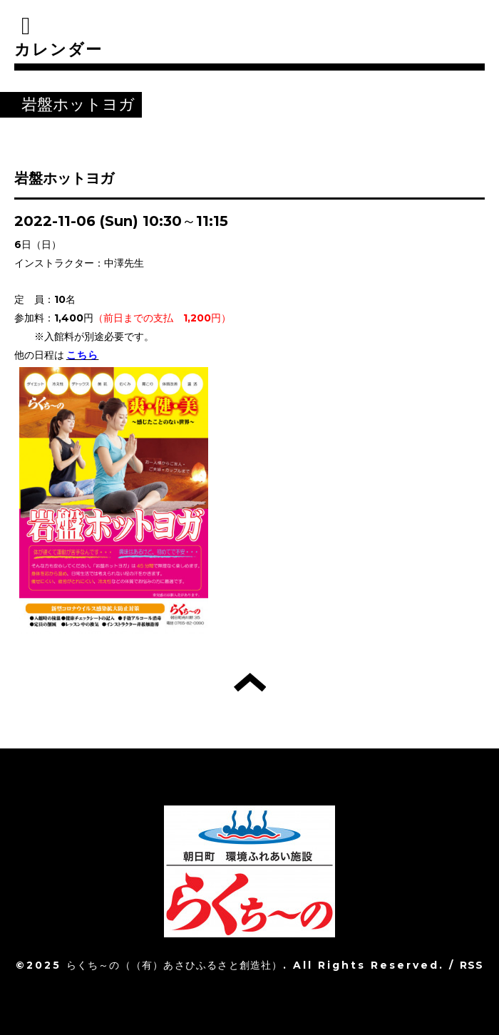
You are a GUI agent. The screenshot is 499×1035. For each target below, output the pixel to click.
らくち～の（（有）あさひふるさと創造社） (174, 965)
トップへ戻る (250, 682)
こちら (82, 355)
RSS (472, 965)
